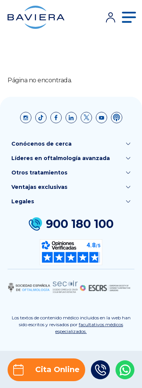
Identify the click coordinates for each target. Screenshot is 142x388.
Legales (71, 201)
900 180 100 (71, 224)
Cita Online (46, 369)
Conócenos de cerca (71, 143)
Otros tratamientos (71, 172)
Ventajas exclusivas (71, 187)
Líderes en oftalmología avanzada (71, 158)
